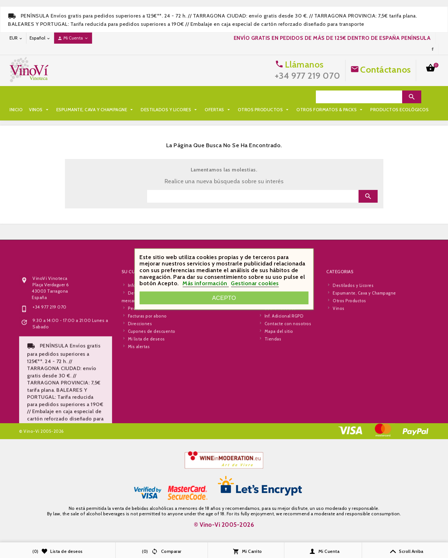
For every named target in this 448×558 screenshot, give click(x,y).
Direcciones (140, 397)
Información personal (149, 359)
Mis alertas (139, 420)
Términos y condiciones (289, 374)
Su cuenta (134, 345)
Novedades (207, 366)
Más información (205, 283)
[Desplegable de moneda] (16, 38)
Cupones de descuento (151, 405)
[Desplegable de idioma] (40, 38)
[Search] (359, 97)
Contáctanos (385, 69)
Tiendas (273, 412)
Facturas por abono (147, 389)
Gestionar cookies (255, 283)
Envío (270, 359)
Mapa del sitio (279, 405)
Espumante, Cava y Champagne (95, 97)
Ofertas (218, 97)
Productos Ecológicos (116, 109)
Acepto (224, 297)
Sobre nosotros (280, 382)
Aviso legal (275, 366)
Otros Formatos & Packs (46, 109)
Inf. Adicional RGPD (284, 389)
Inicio (16, 97)
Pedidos (136, 382)
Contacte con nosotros (288, 397)
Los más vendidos (214, 374)
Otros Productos (264, 97)
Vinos (39, 97)
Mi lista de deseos (146, 412)
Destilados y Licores (169, 97)
